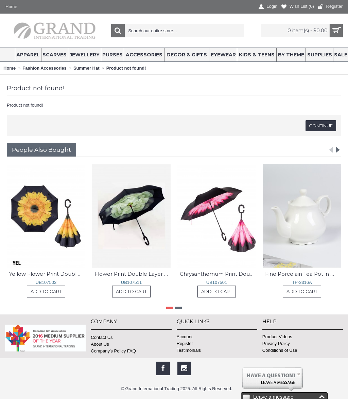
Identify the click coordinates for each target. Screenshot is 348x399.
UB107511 (131, 282)
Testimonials (189, 350)
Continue (321, 125)
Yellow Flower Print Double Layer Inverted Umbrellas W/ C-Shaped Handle (47, 274)
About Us (100, 344)
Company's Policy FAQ (113, 350)
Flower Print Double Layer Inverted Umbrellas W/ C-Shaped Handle (132, 274)
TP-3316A (302, 282)
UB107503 (46, 282)
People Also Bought (41, 149)
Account (185, 336)
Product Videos (277, 336)
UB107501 (216, 282)
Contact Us (101, 337)
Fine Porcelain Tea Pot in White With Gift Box (303, 274)
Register (185, 343)
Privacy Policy (276, 343)
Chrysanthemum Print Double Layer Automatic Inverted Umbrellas (218, 274)
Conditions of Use (279, 350)
